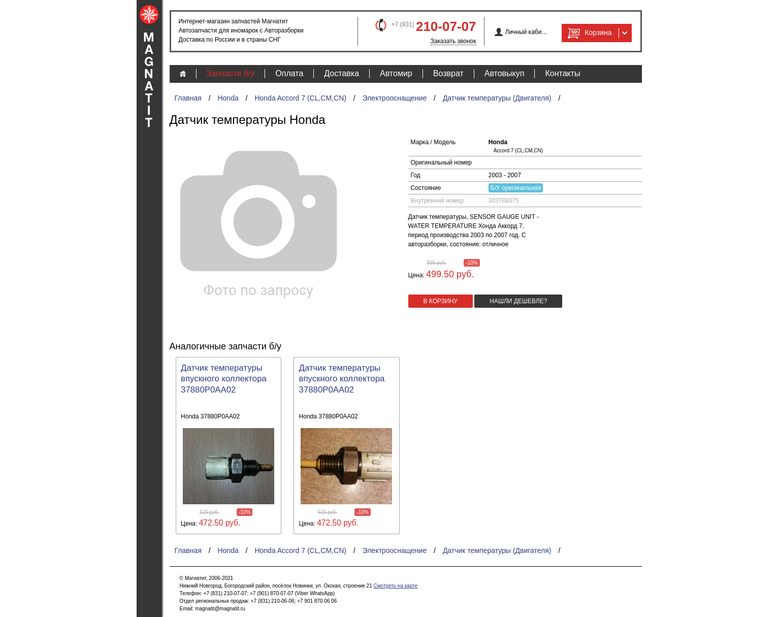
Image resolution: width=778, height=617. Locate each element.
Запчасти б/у (231, 73)
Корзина (588, 33)
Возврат (448, 73)
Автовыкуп (504, 73)
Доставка (341, 73)
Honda (227, 98)
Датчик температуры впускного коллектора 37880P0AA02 (224, 379)
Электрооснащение (395, 98)
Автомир (396, 73)
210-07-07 (446, 26)
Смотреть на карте (395, 586)
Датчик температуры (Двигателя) (497, 98)
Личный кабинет (526, 32)
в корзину (441, 301)
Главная (188, 98)
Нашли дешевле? (518, 301)
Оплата (289, 73)
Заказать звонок (453, 41)
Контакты (562, 73)
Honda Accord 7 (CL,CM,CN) (300, 98)
